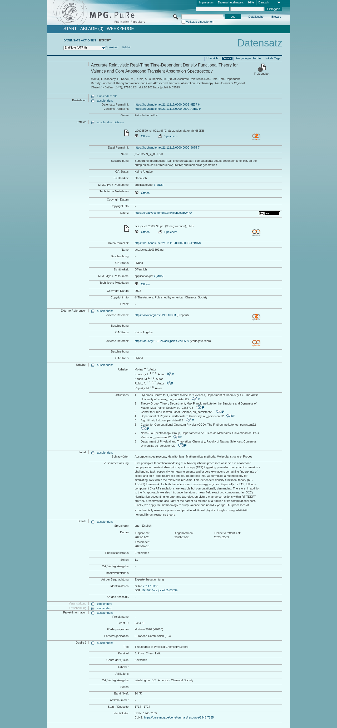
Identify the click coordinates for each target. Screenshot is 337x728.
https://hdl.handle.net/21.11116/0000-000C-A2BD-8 (168, 243)
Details (227, 58)
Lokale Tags (272, 58)
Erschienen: (142, 542)
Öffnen (142, 136)
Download (111, 47)
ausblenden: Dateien (110, 122)
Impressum (206, 2)
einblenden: (104, 603)
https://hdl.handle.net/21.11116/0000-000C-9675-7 (167, 147)
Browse (276, 16)
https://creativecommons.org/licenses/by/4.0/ (163, 212)
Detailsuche (255, 16)
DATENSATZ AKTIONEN (79, 40)
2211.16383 (150, 586)
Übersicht (212, 58)
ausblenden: (105, 100)
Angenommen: (184, 533)
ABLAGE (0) (91, 29)
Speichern (167, 136)
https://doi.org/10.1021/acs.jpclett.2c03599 (162, 340)
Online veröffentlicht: (227, 533)
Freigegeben (262, 73)
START (70, 29)
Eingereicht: (142, 533)
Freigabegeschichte (248, 58)
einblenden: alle (107, 96)
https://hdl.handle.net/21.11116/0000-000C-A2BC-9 (168, 108)
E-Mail (126, 47)
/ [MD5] (158, 184)
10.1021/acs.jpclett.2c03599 (159, 590)
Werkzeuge (120, 29)
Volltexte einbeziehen (200, 21)
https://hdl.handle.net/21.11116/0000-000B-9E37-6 (167, 104)
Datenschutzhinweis (231, 2)
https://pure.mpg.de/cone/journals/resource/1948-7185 (179, 717)
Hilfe (251, 2)
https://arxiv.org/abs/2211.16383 (155, 315)
